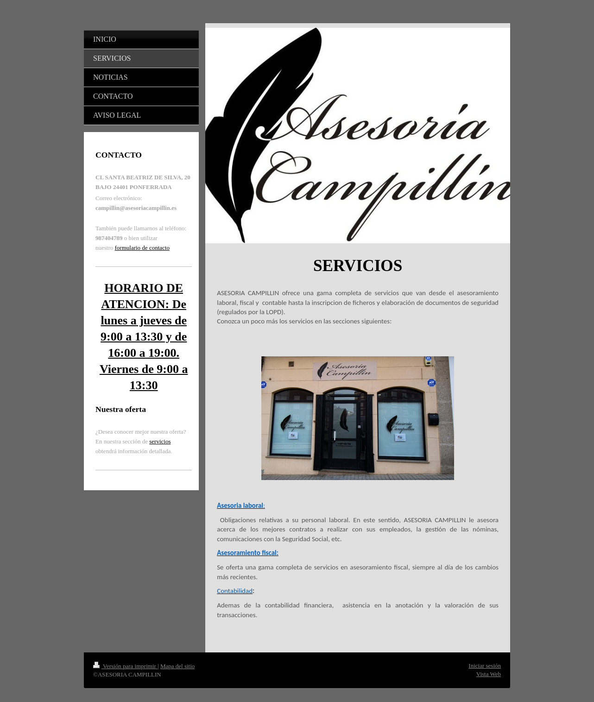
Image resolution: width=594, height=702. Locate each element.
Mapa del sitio (177, 666)
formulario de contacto (142, 247)
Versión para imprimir (125, 666)
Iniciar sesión (484, 665)
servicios (160, 441)
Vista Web (488, 673)
